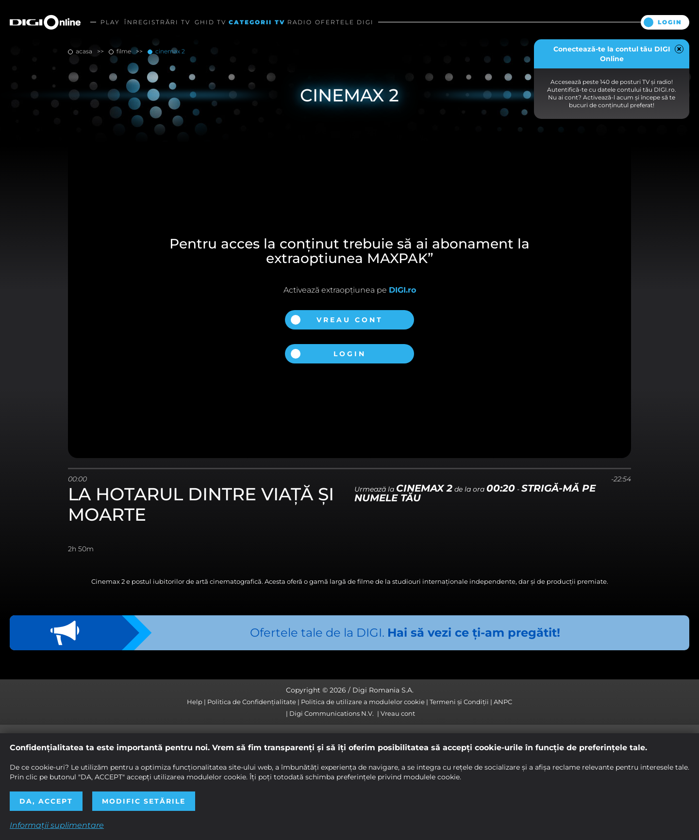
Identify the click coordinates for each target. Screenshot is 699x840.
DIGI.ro (402, 290)
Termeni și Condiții (459, 702)
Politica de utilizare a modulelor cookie (363, 702)
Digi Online (45, 22)
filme (124, 51)
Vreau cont (349, 319)
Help (194, 702)
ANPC (503, 702)
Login (670, 22)
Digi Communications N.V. (331, 713)
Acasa (84, 51)
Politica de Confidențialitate (251, 702)
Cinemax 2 (169, 51)
